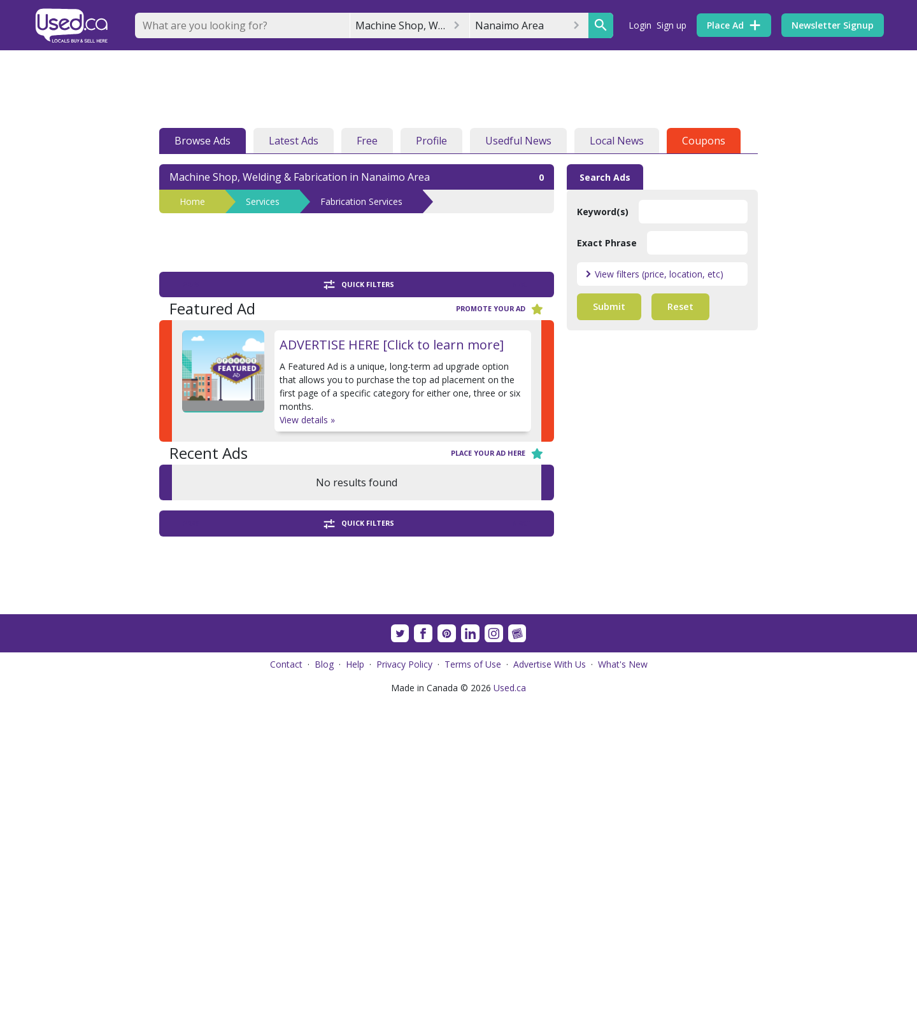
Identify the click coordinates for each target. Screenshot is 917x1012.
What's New (623, 977)
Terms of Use (472, 977)
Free (367, 141)
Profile (431, 141)
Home (192, 201)
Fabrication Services (361, 201)
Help (355, 977)
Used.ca (510, 1000)
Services (263, 201)
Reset (680, 306)
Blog (324, 977)
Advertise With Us (549, 977)
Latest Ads (293, 141)
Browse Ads (202, 141)
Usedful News (518, 141)
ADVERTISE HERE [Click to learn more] (392, 344)
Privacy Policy (404, 977)
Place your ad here (497, 453)
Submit (609, 306)
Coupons (703, 141)
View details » (307, 420)
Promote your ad (500, 309)
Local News (617, 141)
